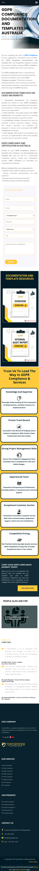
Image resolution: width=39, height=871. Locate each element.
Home (4, 37)
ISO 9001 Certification (7, 765)
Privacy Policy (33, 862)
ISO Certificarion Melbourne (8, 807)
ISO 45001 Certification (7, 771)
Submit (11, 262)
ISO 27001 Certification (7, 777)
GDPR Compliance (30, 55)
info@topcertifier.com (11, 838)
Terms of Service (21, 870)
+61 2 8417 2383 (9, 834)
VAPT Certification (6, 785)
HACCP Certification (6, 782)
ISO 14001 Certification (7, 768)
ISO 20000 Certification (7, 779)
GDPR (12, 37)
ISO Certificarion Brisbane (8, 804)
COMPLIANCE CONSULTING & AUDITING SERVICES (17, 618)
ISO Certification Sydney (7, 813)
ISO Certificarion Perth (7, 810)
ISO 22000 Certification (7, 774)
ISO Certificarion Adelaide (8, 801)
